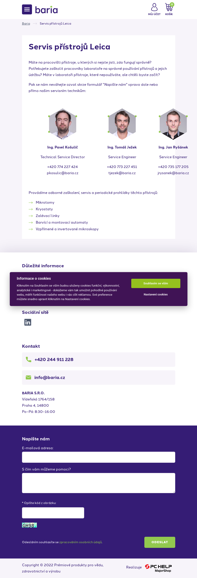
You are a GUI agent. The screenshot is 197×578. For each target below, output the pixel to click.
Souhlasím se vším (155, 283)
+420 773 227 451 (122, 167)
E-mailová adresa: (37, 448)
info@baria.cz (49, 377)
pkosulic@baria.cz (62, 173)
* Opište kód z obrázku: (39, 503)
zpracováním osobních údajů (80, 542)
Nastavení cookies (156, 294)
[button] (154, 9)
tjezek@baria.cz (122, 173)
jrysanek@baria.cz (173, 173)
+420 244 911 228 (54, 359)
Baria (26, 23)
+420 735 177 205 (173, 167)
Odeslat (159, 542)
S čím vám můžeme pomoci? (46, 469)
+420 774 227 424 (62, 167)
